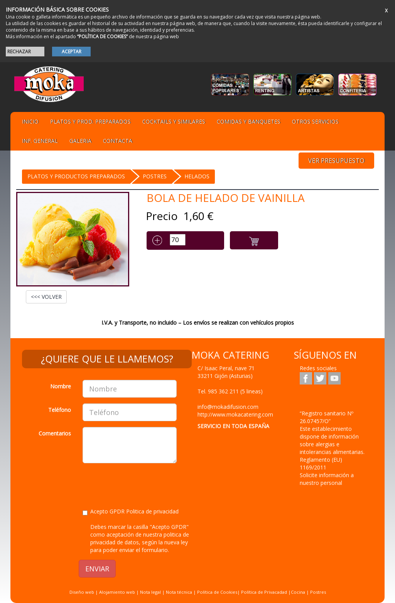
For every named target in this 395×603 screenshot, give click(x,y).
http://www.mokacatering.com (235, 414)
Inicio (30, 121)
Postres (155, 176)
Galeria (80, 140)
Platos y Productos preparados (76, 176)
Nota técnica (179, 592)
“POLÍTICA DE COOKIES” (102, 36)
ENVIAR (97, 568)
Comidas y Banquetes (248, 121)
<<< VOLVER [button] (46, 296)
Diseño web (81, 592)
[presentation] (141, 484)
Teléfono (59, 409)
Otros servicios (315, 121)
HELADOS (196, 176)
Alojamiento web (117, 592)
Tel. (230, 391)
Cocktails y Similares (173, 121)
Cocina (298, 592)
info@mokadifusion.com (228, 406)
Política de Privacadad (264, 592)
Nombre (60, 386)
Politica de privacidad (152, 511)
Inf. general (40, 140)
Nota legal (150, 592)
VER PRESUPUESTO (336, 160)
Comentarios (55, 433)
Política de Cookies (217, 592)
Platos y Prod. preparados (90, 121)
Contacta (117, 140)
